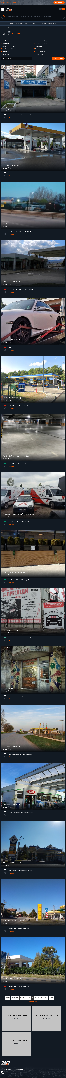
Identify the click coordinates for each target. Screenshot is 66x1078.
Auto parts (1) (6, 43)
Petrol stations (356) (7, 49)
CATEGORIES (19, 23)
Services (34, 23)
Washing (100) (39, 54)
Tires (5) (37, 49)
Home (3, 27)
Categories (8, 27)
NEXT (45, 997)
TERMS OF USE (52, 23)
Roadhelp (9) (6, 51)
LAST (51, 997)
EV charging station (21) (42, 41)
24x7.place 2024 (17, 1069)
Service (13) (5, 54)
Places (27, 23)
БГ (60, 9)
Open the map (58, 58)
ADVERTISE (43, 23)
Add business (59, 2)
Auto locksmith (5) (7, 41)
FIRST (7, 997)
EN (63, 9)
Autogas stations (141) (8, 46)
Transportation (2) (40, 51)
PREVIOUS (15, 997)
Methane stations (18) (41, 43)
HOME (11, 23)
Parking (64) (38, 46)
